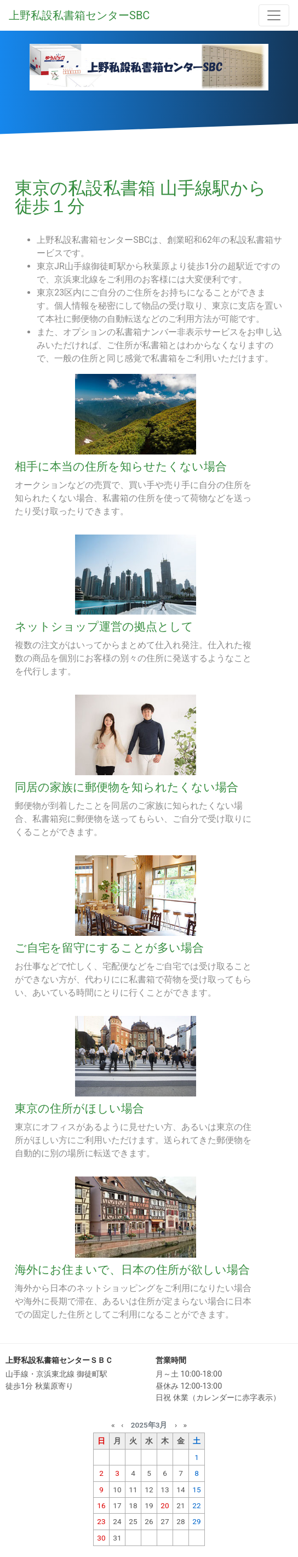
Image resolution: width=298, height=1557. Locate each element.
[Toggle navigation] (274, 15)
